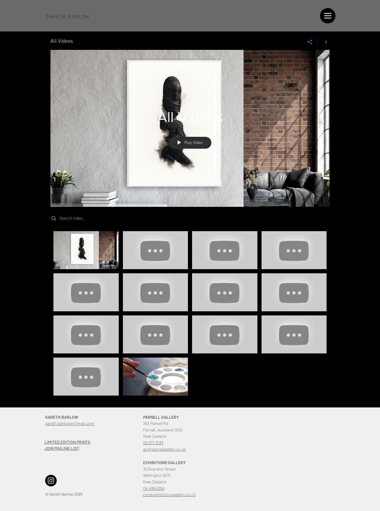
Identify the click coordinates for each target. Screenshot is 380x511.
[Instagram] (51, 480)
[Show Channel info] (324, 41)
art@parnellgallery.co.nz (164, 449)
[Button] (69, 17)
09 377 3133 (153, 442)
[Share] (310, 41)
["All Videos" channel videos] (190, 314)
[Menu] (327, 15)
